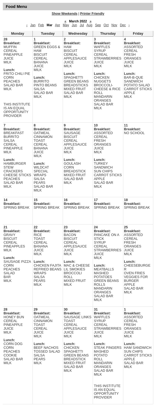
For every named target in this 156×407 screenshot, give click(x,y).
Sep (98, 25)
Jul (82, 25)
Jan (32, 25)
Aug (89, 25)
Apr (57, 25)
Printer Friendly (92, 14)
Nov (114, 25)
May (66, 25)
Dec (123, 25)
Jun (74, 25)
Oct (106, 25)
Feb (41, 25)
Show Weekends (64, 14)
